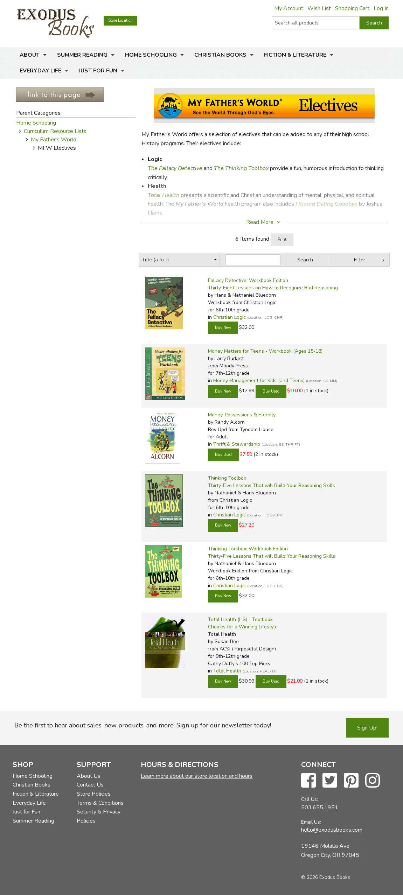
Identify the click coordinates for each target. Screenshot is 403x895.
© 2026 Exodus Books (325, 877)
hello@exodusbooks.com (331, 830)
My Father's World (53, 139)
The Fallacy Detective (175, 168)
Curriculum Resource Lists (55, 131)
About (30, 55)
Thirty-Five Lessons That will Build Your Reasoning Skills (271, 485)
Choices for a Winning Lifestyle (243, 626)
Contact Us (90, 785)
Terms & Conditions (100, 803)
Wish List (319, 8)
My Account (288, 8)
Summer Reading (82, 55)
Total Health (163, 195)
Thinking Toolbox (227, 478)
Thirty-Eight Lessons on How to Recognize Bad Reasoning (273, 287)
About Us (88, 776)
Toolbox (258, 168)
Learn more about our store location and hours (196, 776)
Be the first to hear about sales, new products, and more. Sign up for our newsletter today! (142, 725)
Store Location (120, 20)
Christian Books (220, 55)
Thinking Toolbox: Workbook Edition (248, 548)
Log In (381, 8)
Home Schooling (151, 55)
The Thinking (231, 168)
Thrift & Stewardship (236, 444)
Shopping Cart (352, 8)
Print (282, 239)
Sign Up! (367, 728)
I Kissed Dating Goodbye (325, 204)
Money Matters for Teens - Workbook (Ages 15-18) (265, 351)
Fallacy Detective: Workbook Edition (248, 280)
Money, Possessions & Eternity (242, 414)
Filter (359, 259)
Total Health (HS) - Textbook (240, 619)
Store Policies (94, 794)
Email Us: (311, 822)
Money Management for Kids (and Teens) (259, 380)
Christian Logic (229, 317)
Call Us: (309, 799)
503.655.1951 (319, 807)
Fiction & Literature (295, 55)
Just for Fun (98, 71)
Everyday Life (40, 71)
